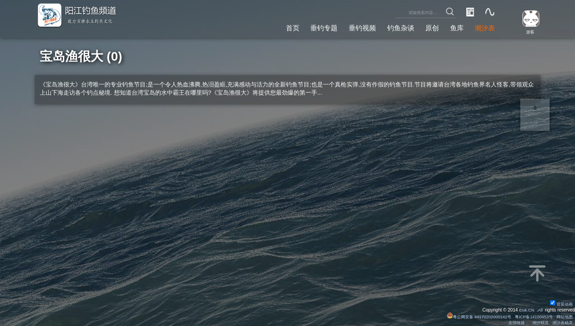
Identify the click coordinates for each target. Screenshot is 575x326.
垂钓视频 (353, 27)
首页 (279, 27)
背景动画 (560, 303)
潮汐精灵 (537, 322)
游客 (527, 31)
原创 (427, 27)
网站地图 (563, 316)
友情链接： (513, 322)
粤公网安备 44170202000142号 (471, 316)
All (539, 309)
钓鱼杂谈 (394, 27)
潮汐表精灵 (561, 322)
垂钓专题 (312, 27)
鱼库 (454, 27)
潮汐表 (484, 27)
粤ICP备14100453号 (530, 316)
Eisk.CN (525, 309)
